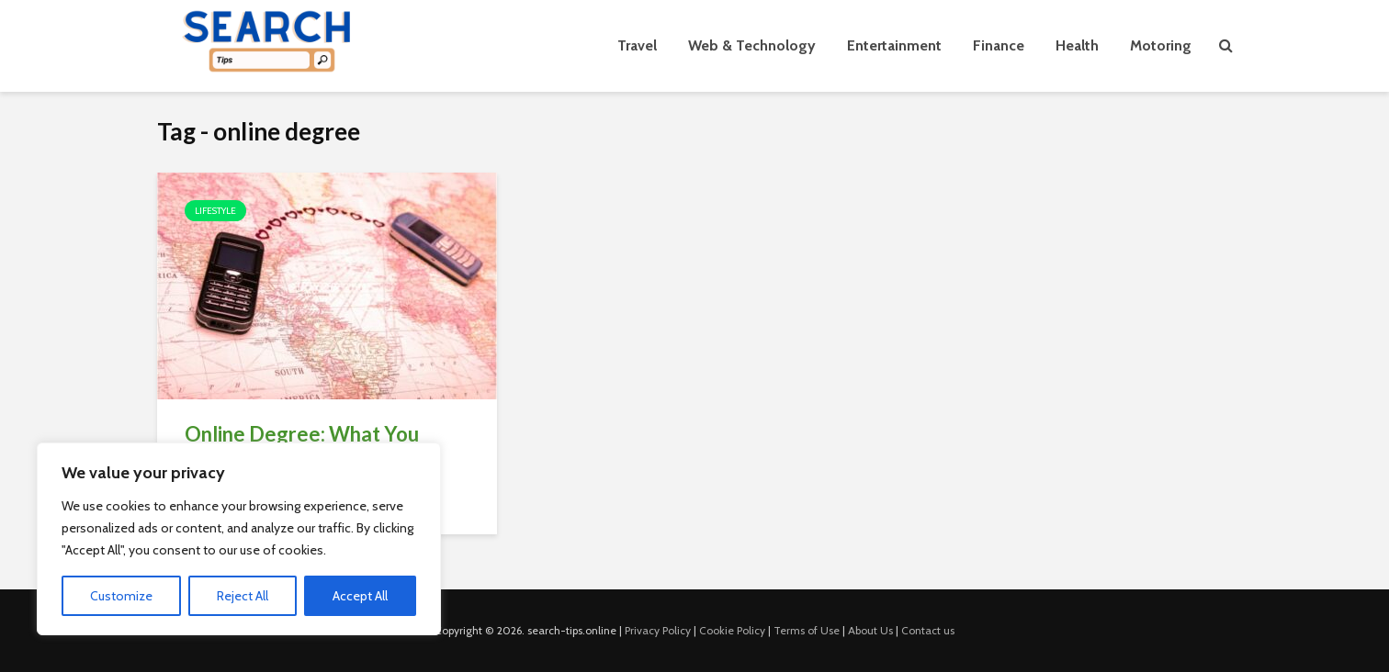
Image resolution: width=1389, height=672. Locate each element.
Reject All (242, 596)
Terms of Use (807, 630)
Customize (121, 596)
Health (1077, 45)
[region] (239, 538)
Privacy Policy (658, 630)
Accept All (360, 596)
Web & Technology (752, 45)
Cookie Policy (732, 630)
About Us (870, 630)
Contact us (927, 630)
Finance (998, 45)
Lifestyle (215, 211)
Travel (637, 45)
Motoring (1160, 45)
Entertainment (894, 45)
